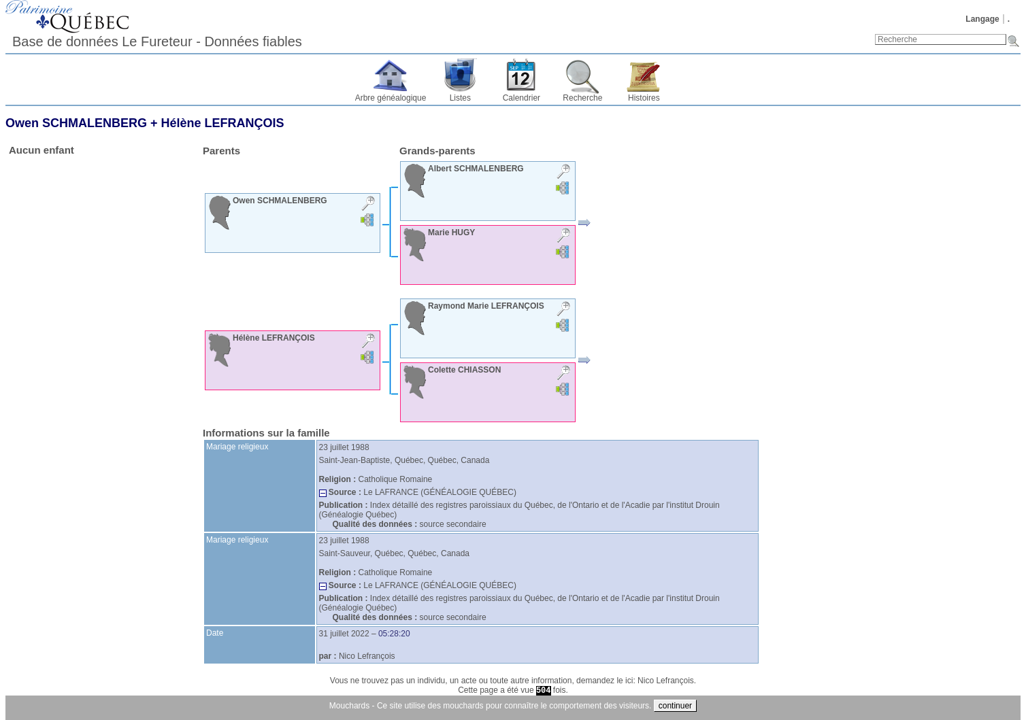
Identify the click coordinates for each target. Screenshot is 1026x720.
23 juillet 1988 (344, 447)
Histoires (644, 98)
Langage (982, 19)
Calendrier (521, 98)
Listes (460, 98)
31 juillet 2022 (344, 633)
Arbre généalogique (391, 98)
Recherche (582, 98)
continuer (675, 705)
